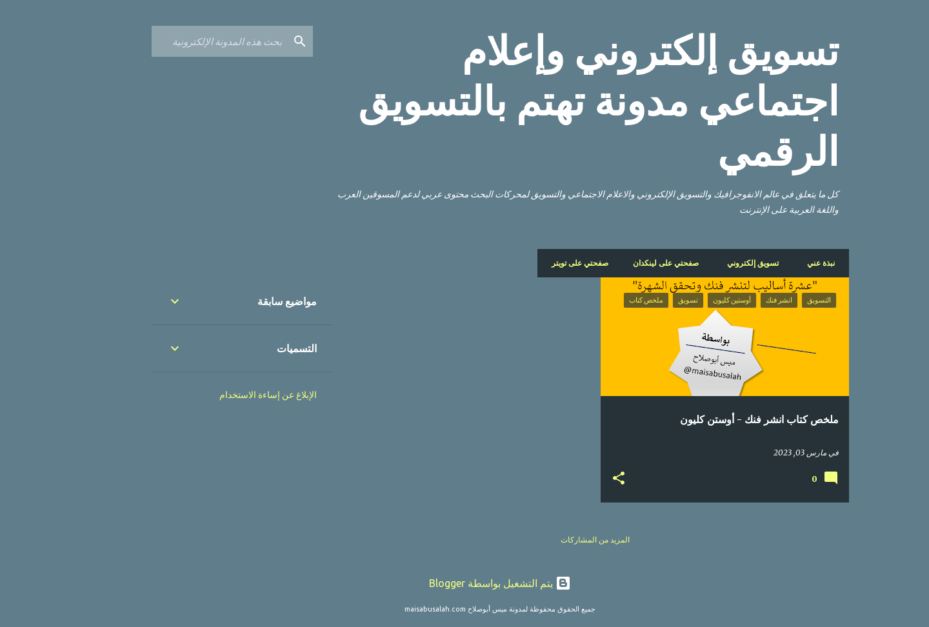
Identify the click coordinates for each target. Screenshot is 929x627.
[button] (583, 478)
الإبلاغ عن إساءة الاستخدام (232, 395)
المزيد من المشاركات (559, 539)
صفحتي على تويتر (548, 263)
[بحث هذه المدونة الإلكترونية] (184, 41)
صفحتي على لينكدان (634, 263)
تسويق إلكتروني (721, 263)
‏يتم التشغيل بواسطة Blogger (464, 583)
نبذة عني (785, 263)
